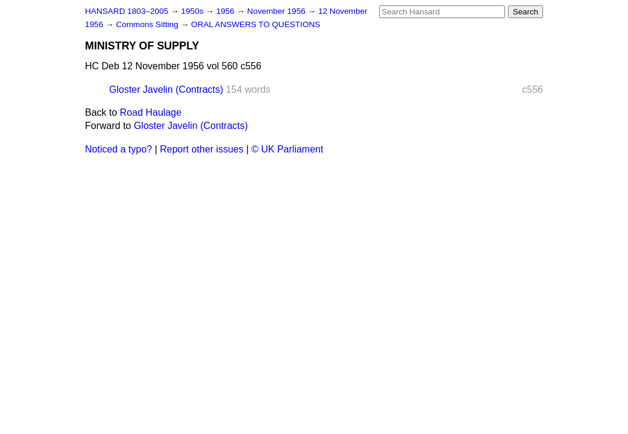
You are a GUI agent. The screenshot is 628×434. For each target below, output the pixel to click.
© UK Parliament (287, 149)
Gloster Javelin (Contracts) (166, 89)
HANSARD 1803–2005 (126, 11)
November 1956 (277, 11)
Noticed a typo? (118, 149)
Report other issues (201, 149)
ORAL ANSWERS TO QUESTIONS (255, 24)
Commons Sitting (148, 24)
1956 (226, 11)
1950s (193, 11)
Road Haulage (150, 112)
